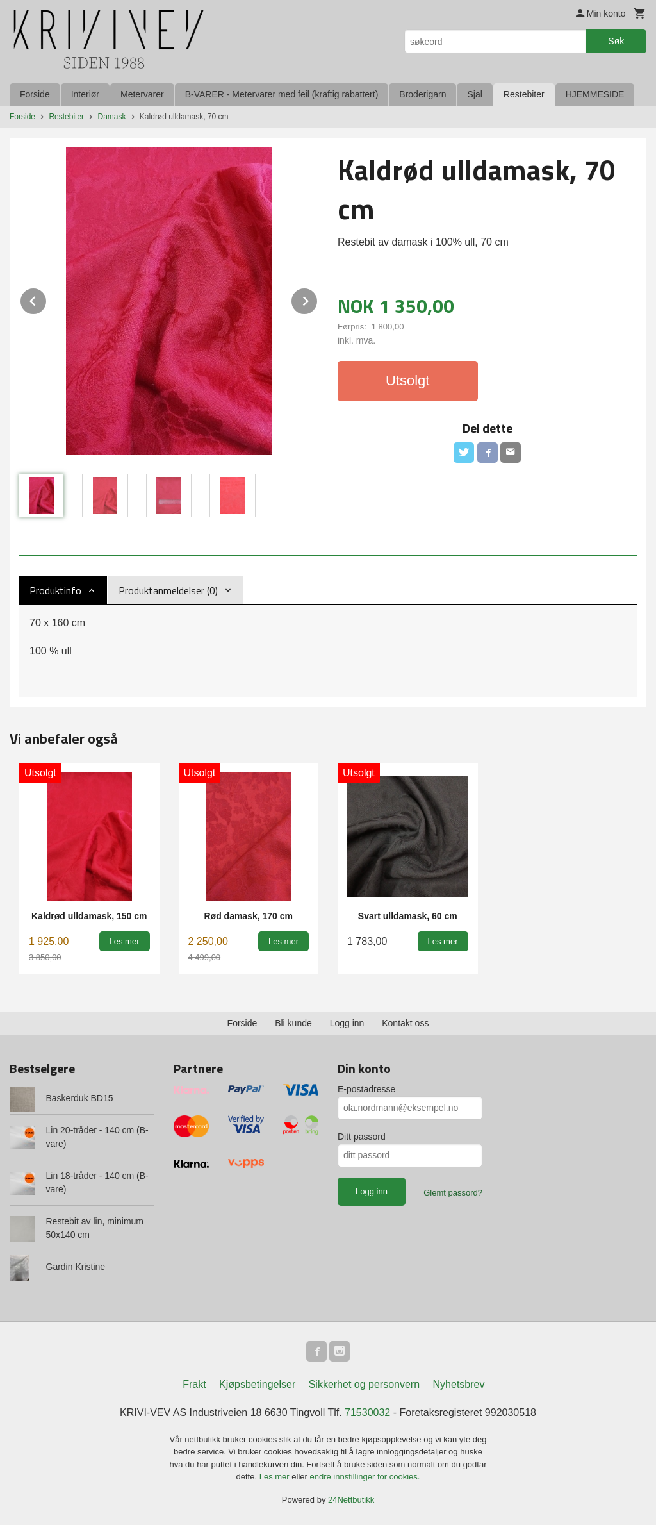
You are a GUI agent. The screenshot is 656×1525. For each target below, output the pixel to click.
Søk (616, 41)
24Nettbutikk (351, 1499)
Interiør (85, 94)
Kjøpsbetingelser (257, 1384)
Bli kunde (293, 1023)
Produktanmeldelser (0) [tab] (168, 590)
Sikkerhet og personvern (364, 1384)
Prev (46, 299)
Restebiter (524, 94)
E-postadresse (366, 1089)
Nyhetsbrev (459, 1384)
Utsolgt (407, 380)
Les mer (275, 1476)
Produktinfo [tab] (55, 590)
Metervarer (142, 94)
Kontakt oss (405, 1023)
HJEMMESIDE (595, 94)
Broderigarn (422, 94)
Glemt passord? (452, 1192)
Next (317, 299)
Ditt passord (362, 1136)
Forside (35, 94)
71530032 (367, 1412)
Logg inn (347, 1023)
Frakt (194, 1384)
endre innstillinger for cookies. (364, 1476)
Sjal (474, 94)
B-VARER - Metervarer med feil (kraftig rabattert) (282, 94)
